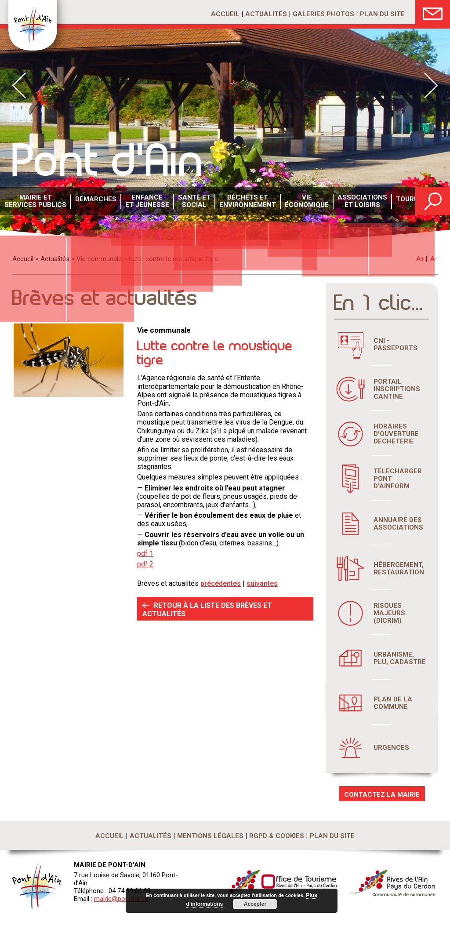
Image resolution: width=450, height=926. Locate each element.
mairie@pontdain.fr (121, 899)
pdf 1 (145, 553)
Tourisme (394, 201)
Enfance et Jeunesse (140, 201)
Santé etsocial (185, 201)
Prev (19, 85)
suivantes (262, 583)
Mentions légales (210, 836)
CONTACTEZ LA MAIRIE (382, 795)
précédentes (220, 583)
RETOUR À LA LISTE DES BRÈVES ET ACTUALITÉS (207, 609)
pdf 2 (145, 564)
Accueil (225, 14)
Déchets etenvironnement (236, 201)
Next (431, 85)
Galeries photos (323, 14)
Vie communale (99, 259)
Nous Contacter (432, 12)
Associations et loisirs (345, 201)
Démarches (91, 201)
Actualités (266, 14)
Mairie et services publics (33, 201)
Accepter (253, 904)
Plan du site (382, 14)
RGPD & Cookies (276, 836)
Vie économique (292, 201)
